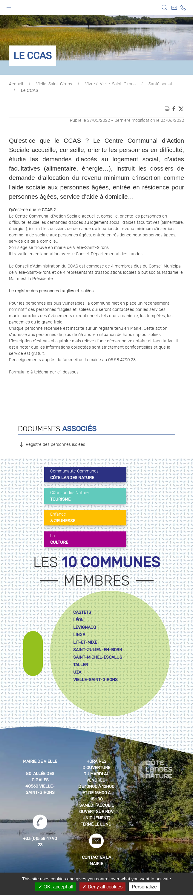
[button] (9, 5)
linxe (79, 634)
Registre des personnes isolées (51, 445)
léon (78, 619)
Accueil (16, 84)
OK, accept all (55, 886)
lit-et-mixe (85, 642)
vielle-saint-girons (95, 679)
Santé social (160, 84)
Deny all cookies (102, 886)
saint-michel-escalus (97, 657)
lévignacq (84, 627)
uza (77, 672)
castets (82, 612)
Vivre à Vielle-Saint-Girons (110, 84)
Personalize (144, 886)
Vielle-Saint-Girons (54, 84)
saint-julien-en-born (97, 649)
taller (80, 664)
